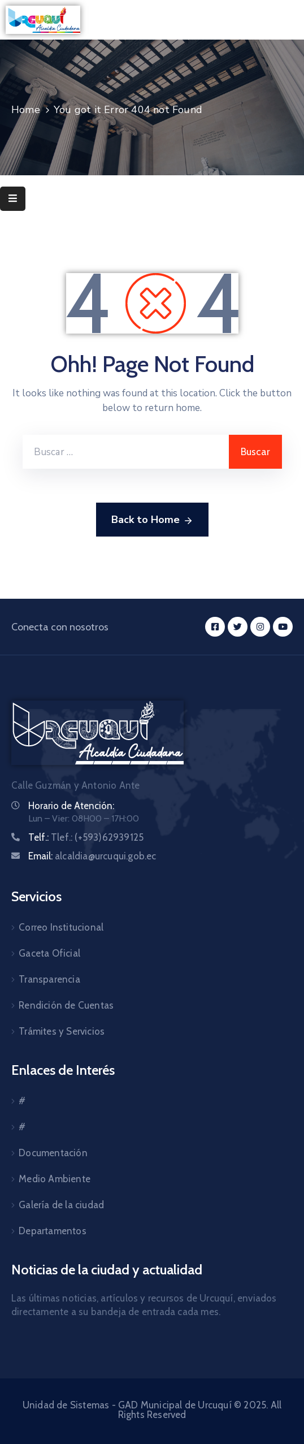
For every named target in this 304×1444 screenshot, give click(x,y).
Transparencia (49, 979)
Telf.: (86, 837)
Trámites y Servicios (62, 1031)
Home (25, 109)
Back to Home (152, 520)
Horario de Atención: (71, 805)
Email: (92, 856)
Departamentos (52, 1231)
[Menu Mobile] (12, 199)
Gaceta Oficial (49, 953)
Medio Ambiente (54, 1178)
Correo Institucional (61, 927)
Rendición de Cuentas (66, 1005)
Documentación (53, 1152)
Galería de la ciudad (61, 1204)
